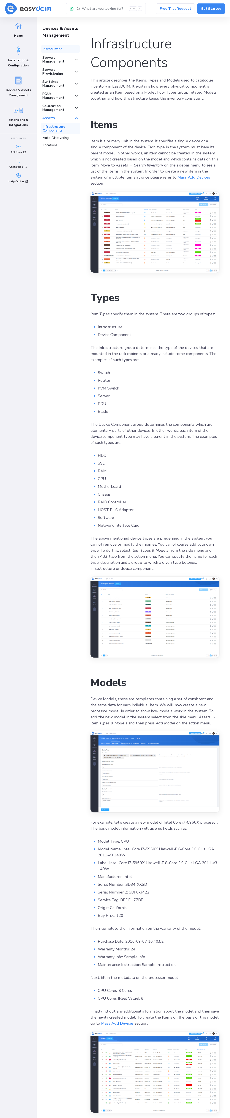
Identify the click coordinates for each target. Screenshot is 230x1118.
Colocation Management (60, 108)
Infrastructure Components (54, 128)
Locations (50, 145)
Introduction (52, 49)
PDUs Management (60, 95)
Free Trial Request (175, 8)
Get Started (211, 8)
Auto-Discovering (56, 138)
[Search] (111, 8)
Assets (60, 118)
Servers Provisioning (60, 71)
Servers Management (60, 59)
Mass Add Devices (193, 177)
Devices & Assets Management (60, 31)
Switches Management (60, 83)
